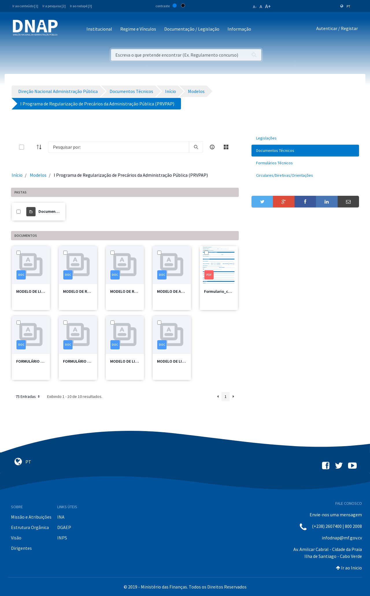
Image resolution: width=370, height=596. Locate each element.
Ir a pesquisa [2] (54, 6)
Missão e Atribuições (31, 517)
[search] (195, 147)
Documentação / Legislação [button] (191, 29)
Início (17, 175)
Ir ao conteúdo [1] (25, 6)
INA (60, 517)
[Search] (118, 147)
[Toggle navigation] (66, 29)
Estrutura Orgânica (30, 527)
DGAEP (64, 527)
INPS (62, 538)
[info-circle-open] (212, 147)
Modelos (38, 175)
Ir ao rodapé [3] (81, 6)
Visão (16, 538)
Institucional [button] (99, 29)
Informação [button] (239, 29)
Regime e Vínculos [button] (138, 29)
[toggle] (31, 147)
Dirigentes (21, 548)
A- (255, 6)
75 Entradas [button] (28, 396)
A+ (268, 6)
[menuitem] (305, 138)
